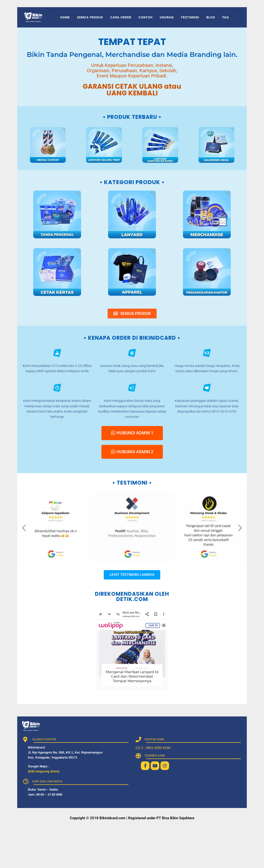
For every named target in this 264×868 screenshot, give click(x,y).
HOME (65, 17)
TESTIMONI (190, 17)
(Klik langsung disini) (43, 771)
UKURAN (167, 17)
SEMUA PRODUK (90, 17)
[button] (24, 528)
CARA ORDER (120, 17)
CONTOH (145, 17)
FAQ (225, 17)
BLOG (210, 17)
